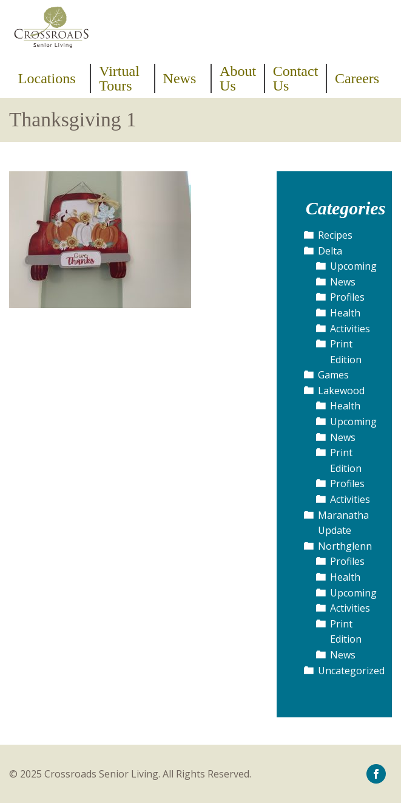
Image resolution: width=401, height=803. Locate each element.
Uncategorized (351, 670)
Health (345, 312)
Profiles (347, 297)
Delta (330, 251)
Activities (350, 328)
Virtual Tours (119, 78)
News (180, 78)
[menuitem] (50, 78)
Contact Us (295, 78)
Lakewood (341, 390)
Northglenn (345, 546)
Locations (47, 78)
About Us (238, 78)
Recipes (335, 235)
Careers (357, 78)
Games (333, 374)
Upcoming (353, 266)
